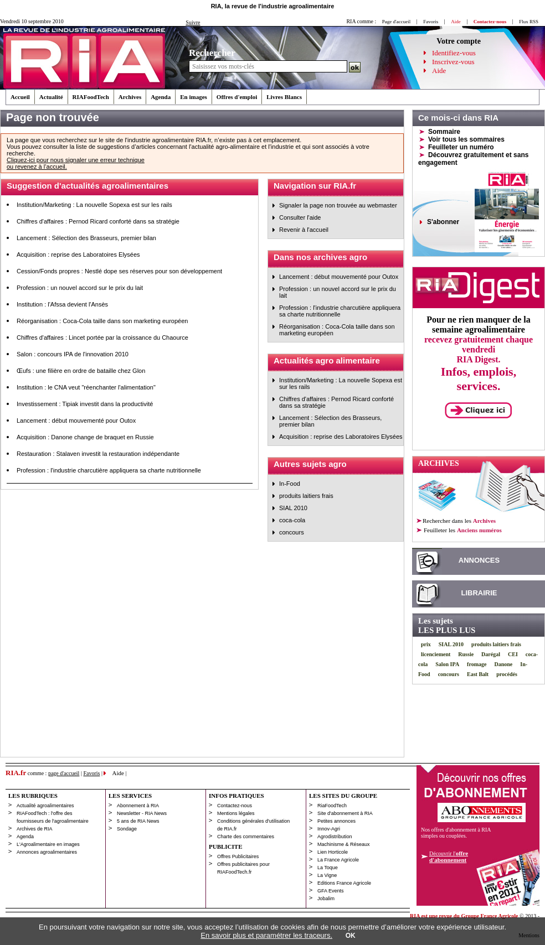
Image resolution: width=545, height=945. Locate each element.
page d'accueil (64, 773)
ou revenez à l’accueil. (37, 166)
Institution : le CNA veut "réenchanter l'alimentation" (86, 387)
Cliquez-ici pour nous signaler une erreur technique (76, 160)
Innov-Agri (328, 829)
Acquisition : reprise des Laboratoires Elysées (78, 254)
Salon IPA (447, 664)
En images (193, 97)
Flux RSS (528, 21)
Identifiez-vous (454, 53)
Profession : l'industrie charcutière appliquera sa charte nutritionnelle (109, 470)
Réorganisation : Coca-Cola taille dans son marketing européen (102, 321)
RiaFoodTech (332, 805)
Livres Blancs (284, 97)
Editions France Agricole (344, 883)
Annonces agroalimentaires (47, 852)
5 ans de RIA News (138, 821)
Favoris (430, 21)
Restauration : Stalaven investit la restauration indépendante (98, 453)
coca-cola (292, 520)
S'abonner (443, 222)
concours (291, 532)
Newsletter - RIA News (142, 813)
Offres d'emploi (237, 97)
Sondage (127, 829)
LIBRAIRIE (479, 593)
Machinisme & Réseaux (343, 844)
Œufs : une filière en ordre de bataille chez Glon (81, 370)
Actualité (51, 97)
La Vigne (327, 875)
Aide (439, 70)
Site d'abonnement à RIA (345, 813)
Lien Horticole (332, 852)
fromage (476, 664)
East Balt (478, 674)
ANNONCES (479, 560)
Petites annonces (336, 821)
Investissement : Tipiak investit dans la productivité (85, 404)
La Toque (327, 867)
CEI (513, 654)
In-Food (289, 483)
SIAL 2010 (293, 508)
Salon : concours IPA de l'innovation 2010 (72, 354)
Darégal (490, 654)
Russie (466, 654)
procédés (506, 674)
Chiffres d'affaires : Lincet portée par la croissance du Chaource (102, 337)
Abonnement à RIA (138, 805)
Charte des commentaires (245, 836)
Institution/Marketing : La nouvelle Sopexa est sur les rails (94, 204)
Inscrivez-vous (453, 62)
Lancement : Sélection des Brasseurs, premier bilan (86, 238)
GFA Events (330, 891)
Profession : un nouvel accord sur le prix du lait (80, 287)
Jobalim (326, 898)
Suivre (193, 22)
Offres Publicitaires (238, 856)
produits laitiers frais (306, 495)
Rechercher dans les (459, 520)
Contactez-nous (234, 805)
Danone (503, 664)
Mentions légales (236, 813)
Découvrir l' (448, 856)
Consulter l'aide (300, 217)
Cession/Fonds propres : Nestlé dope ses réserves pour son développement (119, 271)
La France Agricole (338, 860)
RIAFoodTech (91, 97)
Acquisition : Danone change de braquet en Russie (85, 437)
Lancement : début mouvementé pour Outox (76, 420)
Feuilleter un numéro (461, 147)
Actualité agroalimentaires (45, 805)
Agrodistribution (334, 836)
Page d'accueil (396, 21)
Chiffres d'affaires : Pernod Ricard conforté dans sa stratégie (98, 221)
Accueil (20, 97)
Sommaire (444, 132)
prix (426, 644)
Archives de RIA (35, 829)
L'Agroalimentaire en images (48, 844)
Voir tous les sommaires (466, 139)
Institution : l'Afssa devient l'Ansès (62, 304)
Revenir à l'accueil (303, 229)
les (462, 530)
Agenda (161, 97)
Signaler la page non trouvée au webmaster (338, 205)
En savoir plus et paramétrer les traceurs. (266, 935)
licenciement (435, 654)
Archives (130, 97)
